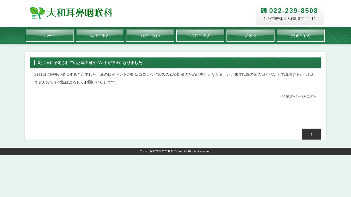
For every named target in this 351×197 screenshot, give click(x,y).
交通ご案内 (300, 35)
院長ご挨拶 (200, 35)
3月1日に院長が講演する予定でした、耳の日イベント (80, 74)
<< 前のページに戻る (299, 96)
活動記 (250, 35)
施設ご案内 (150, 35)
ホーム (50, 35)
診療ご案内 (100, 35)
